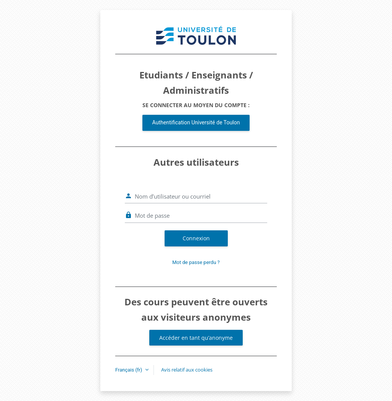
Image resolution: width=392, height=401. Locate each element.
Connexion (196, 238)
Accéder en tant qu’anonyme (196, 337)
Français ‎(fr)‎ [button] (129, 370)
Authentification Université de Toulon (196, 122)
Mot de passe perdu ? (196, 262)
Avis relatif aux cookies (186, 369)
